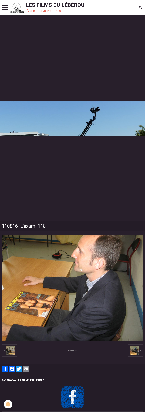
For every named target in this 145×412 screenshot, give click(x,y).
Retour (72, 350)
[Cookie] (8, 404)
